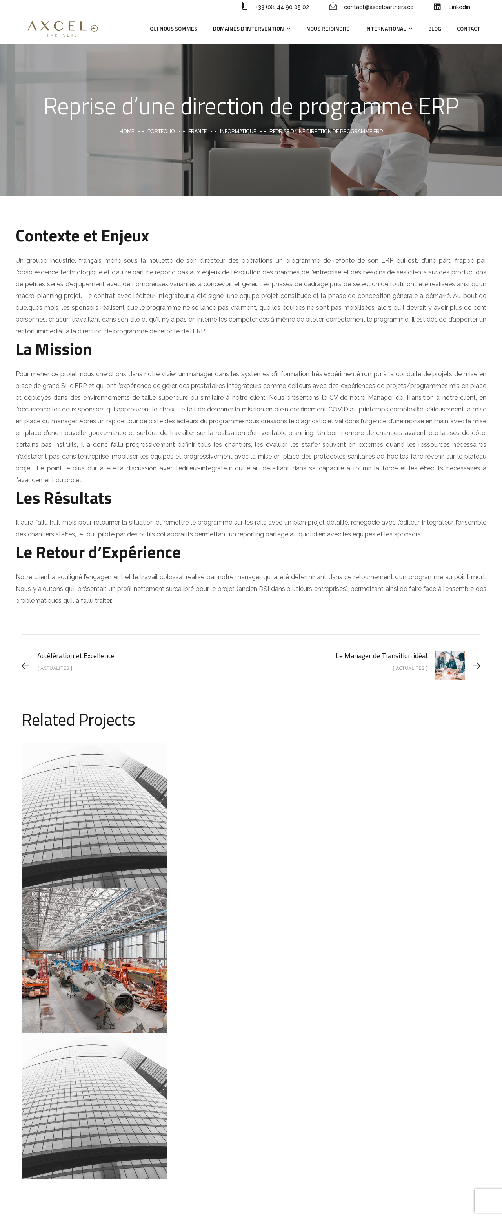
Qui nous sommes (173, 28)
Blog (434, 28)
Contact (468, 28)
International (385, 28)
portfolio (161, 131)
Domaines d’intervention (248, 28)
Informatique (238, 131)
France (197, 131)
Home (127, 131)
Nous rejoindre (327, 28)
